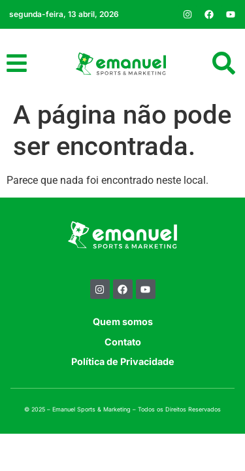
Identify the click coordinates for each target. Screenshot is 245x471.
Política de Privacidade (122, 361)
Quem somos (123, 321)
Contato (123, 341)
